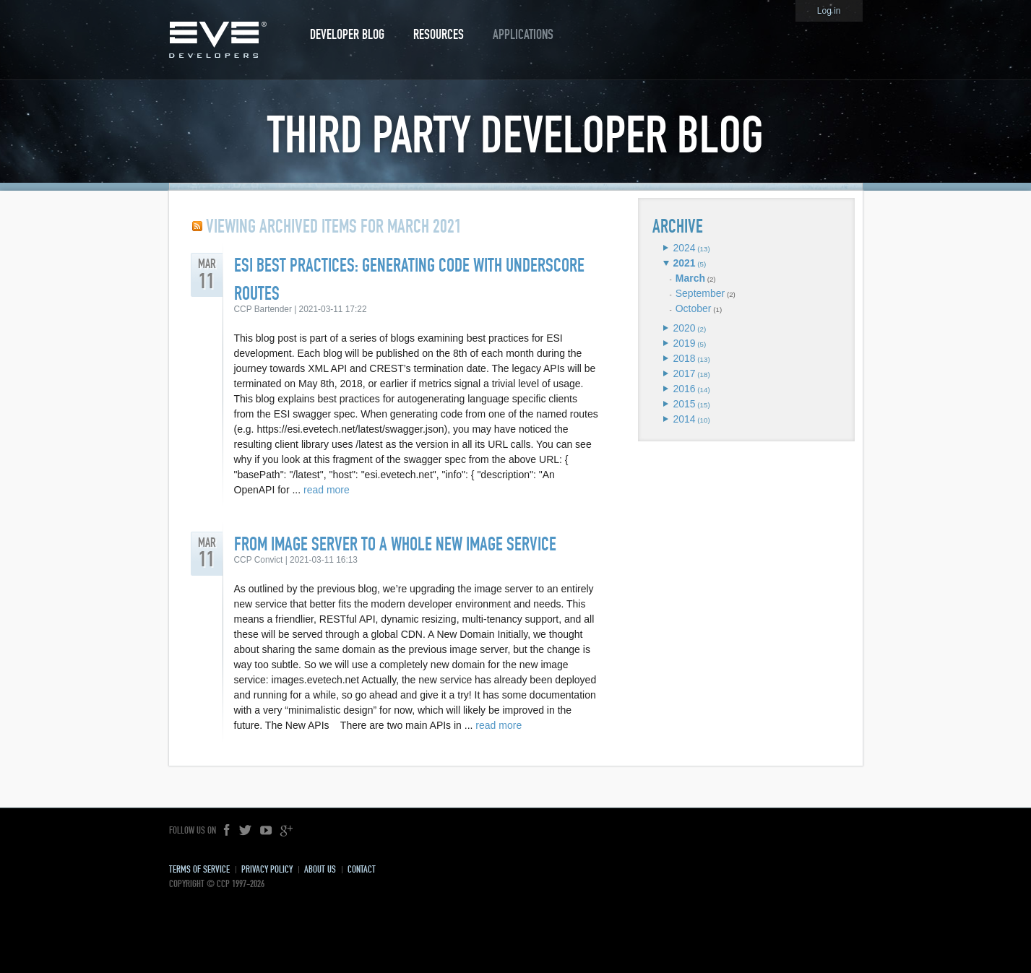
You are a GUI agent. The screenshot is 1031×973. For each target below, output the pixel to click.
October (694, 308)
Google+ (286, 830)
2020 (684, 328)
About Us (320, 869)
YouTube (265, 830)
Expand (665, 248)
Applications (523, 34)
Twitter (245, 830)
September (700, 293)
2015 (684, 404)
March (690, 278)
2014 (684, 419)
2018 (684, 358)
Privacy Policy (267, 869)
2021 (684, 263)
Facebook (227, 830)
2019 (684, 343)
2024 (684, 248)
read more (326, 490)
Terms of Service (199, 869)
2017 (684, 373)
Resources (438, 34)
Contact (362, 869)
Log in (829, 11)
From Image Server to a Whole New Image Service (395, 544)
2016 (684, 388)
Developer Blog (347, 34)
